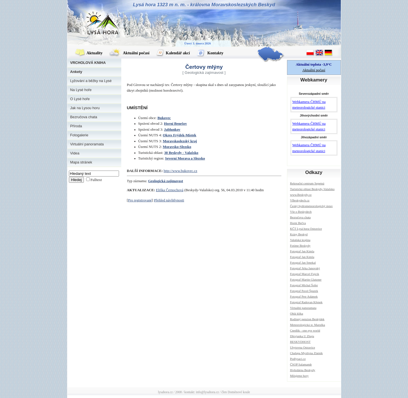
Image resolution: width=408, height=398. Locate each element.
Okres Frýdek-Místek (179, 135)
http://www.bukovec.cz (180, 171)
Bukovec (164, 118)
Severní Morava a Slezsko (185, 158)
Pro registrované (140, 200)
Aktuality (89, 53)
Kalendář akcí (173, 53)
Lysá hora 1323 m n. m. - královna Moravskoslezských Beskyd (204, 4)
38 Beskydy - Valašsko (181, 153)
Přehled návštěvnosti (169, 200)
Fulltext (96, 180)
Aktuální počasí (129, 53)
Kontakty (209, 53)
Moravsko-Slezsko (177, 147)
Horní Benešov (175, 124)
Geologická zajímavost (165, 181)
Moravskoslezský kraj (180, 141)
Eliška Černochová (169, 190)
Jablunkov (172, 130)
